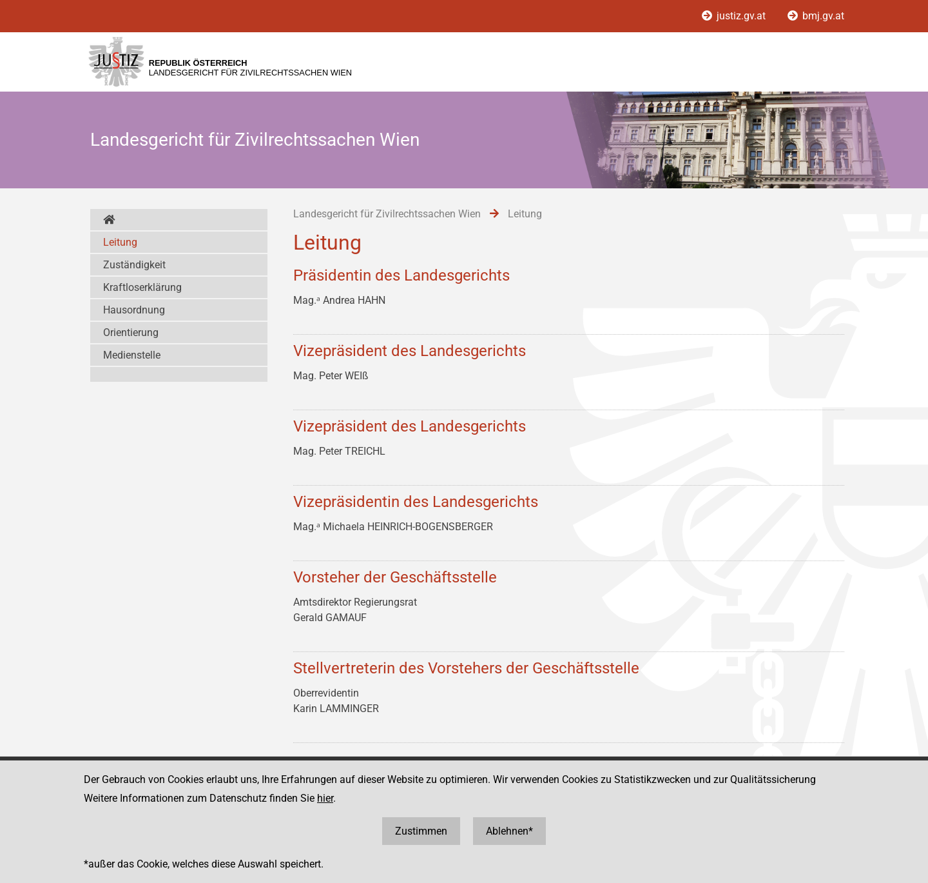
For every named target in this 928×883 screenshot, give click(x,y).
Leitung (120, 242)
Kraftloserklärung (142, 287)
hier (325, 798)
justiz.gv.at (735, 16)
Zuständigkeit (134, 265)
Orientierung (131, 332)
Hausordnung (134, 310)
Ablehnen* (509, 831)
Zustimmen (421, 831)
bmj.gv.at (816, 16)
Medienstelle (131, 355)
